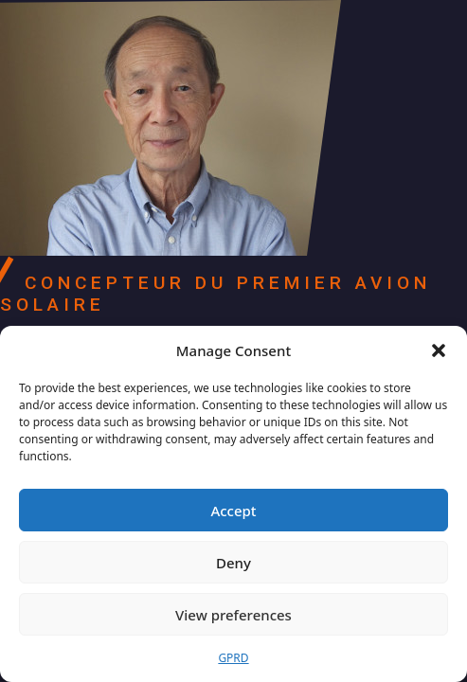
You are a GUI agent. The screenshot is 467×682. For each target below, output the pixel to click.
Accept (233, 510)
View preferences (233, 614)
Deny (233, 562)
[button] (438, 350)
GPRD (233, 658)
